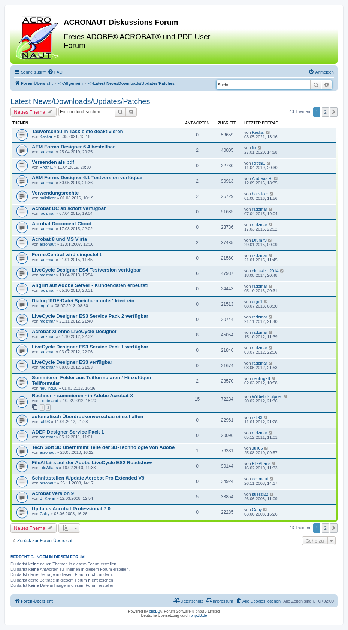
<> (70, 83)
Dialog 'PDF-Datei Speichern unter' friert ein (83, 300)
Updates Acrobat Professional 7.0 (71, 509)
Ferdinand (49, 400)
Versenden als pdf (53, 162)
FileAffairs (49, 467)
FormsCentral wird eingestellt (66, 254)
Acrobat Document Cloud (61, 223)
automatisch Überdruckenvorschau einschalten (87, 416)
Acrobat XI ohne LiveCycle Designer (74, 331)
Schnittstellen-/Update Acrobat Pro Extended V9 (88, 478)
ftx (254, 148)
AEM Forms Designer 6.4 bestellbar (73, 147)
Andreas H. (262, 178)
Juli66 (257, 448)
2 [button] (325, 111)
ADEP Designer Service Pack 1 (68, 432)
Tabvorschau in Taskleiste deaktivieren (77, 131)
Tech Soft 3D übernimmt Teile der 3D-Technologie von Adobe (103, 447)
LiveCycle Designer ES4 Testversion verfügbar (86, 270)
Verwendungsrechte (55, 193)
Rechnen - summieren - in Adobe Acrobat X (82, 395)
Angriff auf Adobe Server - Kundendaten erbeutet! (90, 285)
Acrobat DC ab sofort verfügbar (69, 208)
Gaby (44, 514)
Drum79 (259, 240)
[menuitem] (55, 72)
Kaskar (46, 136)
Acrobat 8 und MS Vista (59, 239)
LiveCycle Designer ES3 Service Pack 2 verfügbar (90, 316)
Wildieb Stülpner (267, 396)
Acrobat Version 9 (53, 493)
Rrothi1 (46, 167)
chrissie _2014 (265, 270)
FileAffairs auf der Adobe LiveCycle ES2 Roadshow (92, 462)
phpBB (154, 611)
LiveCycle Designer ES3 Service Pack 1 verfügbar (90, 347)
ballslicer (48, 198)
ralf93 (45, 421)
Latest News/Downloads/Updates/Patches (80, 101)
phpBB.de (199, 616)
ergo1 (45, 305)
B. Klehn (47, 498)
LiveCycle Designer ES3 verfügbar (72, 362)
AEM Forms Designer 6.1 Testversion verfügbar (87, 177)
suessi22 (260, 494)
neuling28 (49, 388)
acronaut (48, 244)
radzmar (47, 152)
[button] (334, 111)
